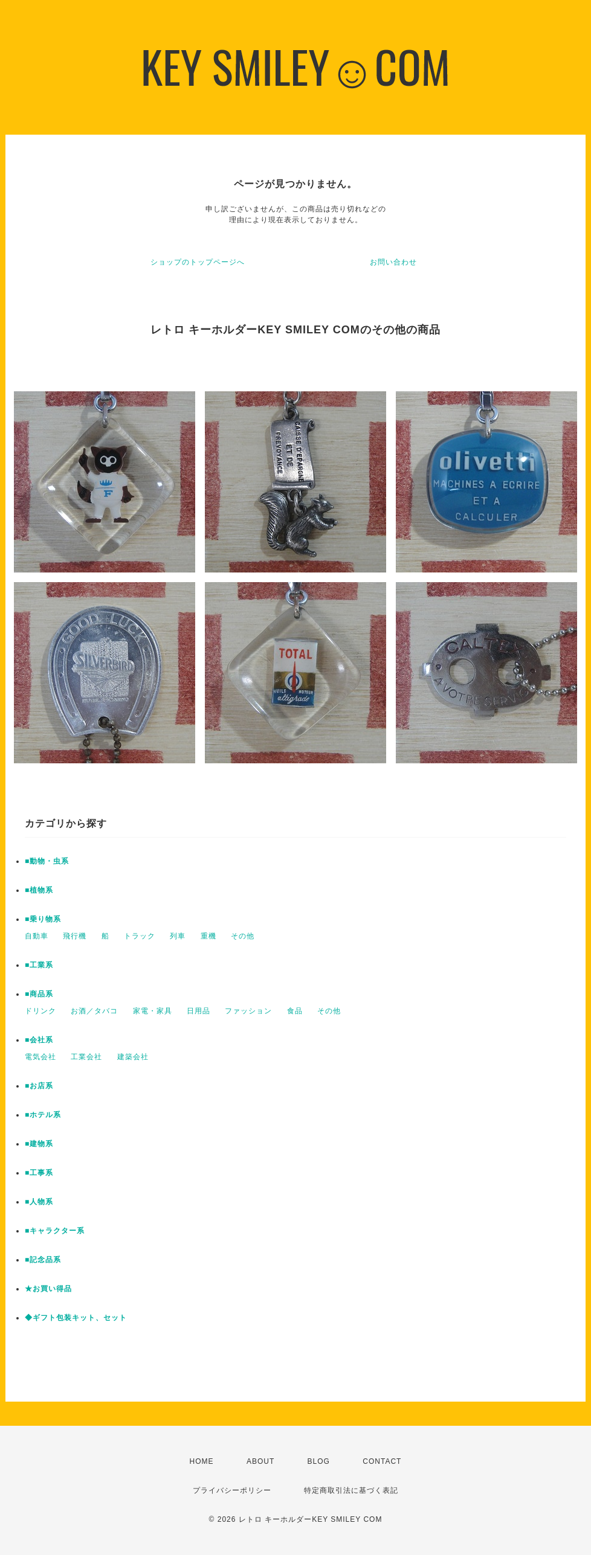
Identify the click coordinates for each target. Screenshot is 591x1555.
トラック (139, 936)
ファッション (248, 1011)
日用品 (198, 1011)
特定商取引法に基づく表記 (351, 1490)
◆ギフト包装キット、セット (76, 1317)
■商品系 (39, 994)
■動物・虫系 (47, 861)
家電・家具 (152, 1011)
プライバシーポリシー (232, 1490)
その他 (242, 936)
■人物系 (39, 1202)
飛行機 (74, 936)
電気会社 (40, 1057)
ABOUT (260, 1461)
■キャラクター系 (55, 1230)
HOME (202, 1461)
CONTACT (382, 1461)
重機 (208, 936)
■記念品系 (43, 1259)
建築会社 (133, 1057)
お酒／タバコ (94, 1011)
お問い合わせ (393, 262)
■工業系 (39, 965)
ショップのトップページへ (197, 262)
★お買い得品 (48, 1288)
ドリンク (40, 1011)
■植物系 (39, 890)
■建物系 (39, 1144)
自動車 (36, 936)
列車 (178, 936)
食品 (295, 1011)
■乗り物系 (43, 919)
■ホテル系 (43, 1115)
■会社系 (39, 1040)
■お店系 (39, 1086)
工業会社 (86, 1057)
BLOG (319, 1461)
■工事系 (39, 1173)
